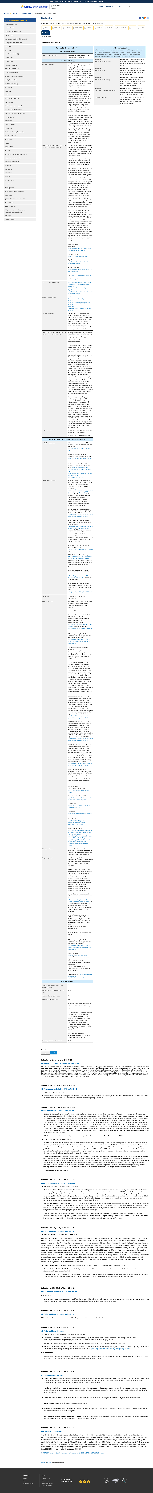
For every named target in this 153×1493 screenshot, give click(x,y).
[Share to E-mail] (145, 18)
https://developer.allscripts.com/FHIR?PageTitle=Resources (79, 806)
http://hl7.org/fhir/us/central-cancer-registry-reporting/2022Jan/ (110, 1349)
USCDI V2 (57, 28)
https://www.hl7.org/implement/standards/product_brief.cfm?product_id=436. (80, 717)
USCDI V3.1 (78, 28)
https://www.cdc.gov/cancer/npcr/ (78, 256)
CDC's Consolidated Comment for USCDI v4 (57, 1231)
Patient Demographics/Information (16, 154)
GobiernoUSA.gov (47, 1486)
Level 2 (133, 28)
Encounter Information (12, 69)
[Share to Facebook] (140, 18)
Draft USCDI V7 (121, 28)
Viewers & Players (47, 1483)
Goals (6, 95)
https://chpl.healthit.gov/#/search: (78, 955)
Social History (9, 195)
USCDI (15, 13)
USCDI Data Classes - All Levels (16, 20)
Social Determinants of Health (14, 191)
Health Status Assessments (13, 110)
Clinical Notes (9, 57)
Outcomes (8, 150)
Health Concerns (10, 102)
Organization (9, 147)
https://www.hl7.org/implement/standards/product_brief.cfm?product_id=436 (80, 592)
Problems (8, 165)
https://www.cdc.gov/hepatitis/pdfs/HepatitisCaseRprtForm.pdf (80, 263)
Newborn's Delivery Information (15, 132)
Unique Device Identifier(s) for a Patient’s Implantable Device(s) (15, 211)
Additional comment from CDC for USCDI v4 (58, 1183)
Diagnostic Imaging (11, 65)
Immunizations (9, 117)
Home (6, 13)
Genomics (8, 91)
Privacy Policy (46, 1479)
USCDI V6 (109, 28)
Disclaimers (45, 1481)
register (49, 1463)
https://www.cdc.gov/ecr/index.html (81, 275)
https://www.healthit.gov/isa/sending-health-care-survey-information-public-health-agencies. (79, 641)
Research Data (9, 180)
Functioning (8, 87)
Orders (7, 143)
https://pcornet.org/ (79, 279)
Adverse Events (9, 28)
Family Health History (11, 83)
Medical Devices (10, 124)
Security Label (9, 184)
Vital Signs (8, 216)
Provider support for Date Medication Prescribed (60, 1063)
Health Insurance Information (14, 106)
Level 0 (46, 32)
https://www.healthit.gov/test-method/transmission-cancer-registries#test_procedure (76, 822)
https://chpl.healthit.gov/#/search (77, 978)
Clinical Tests (9, 61)
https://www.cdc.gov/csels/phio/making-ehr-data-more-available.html (79, 249)
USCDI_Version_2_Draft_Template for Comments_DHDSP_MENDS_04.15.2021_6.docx (73, 1453)
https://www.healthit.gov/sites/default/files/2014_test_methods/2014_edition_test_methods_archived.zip (80, 832)
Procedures (8, 169)
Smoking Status (9, 188)
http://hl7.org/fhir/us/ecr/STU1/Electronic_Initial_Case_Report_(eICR (80, 577)
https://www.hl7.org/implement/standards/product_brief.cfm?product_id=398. (80, 491)
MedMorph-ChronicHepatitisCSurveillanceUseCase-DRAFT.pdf (79, 308)
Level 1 (142, 28)
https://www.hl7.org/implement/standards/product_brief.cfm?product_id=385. (80, 740)
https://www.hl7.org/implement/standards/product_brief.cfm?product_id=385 (80, 516)
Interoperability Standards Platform (55, 6)
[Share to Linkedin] (143, 18)
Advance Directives (11, 24)
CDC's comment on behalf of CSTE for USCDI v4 (59, 1291)
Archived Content (28, 1483)
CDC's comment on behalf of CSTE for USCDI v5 (59, 1089)
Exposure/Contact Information (14, 76)
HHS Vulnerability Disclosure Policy (66, 1481)
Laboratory (8, 121)
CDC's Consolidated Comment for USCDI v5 (57, 1111)
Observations (9, 139)
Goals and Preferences (12, 98)
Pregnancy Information (12, 162)
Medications (26, 13)
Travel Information (10, 206)
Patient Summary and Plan (13, 158)
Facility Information (11, 80)
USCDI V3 (67, 28)
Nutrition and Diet (10, 136)
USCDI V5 (99, 28)
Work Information (10, 219)
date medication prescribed (52, 1431)
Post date (44, 1050)
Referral (7, 176)
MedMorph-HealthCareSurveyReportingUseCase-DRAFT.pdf (79, 299)
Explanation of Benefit (12, 72)
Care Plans (8, 50)
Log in (120, 7)
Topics (25, 1481)
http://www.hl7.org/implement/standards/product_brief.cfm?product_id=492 (80, 527)
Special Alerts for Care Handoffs (15, 199)
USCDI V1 (47, 28)
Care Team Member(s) (12, 54)
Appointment (9, 35)
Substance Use (9, 202)
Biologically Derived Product (13, 43)
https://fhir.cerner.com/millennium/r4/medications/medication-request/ (80, 799)
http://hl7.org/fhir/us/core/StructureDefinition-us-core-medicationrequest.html (80, 558)
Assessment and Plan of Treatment (16, 39)
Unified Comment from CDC (52, 1375)
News (25, 1479)
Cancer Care (8, 46)
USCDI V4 (89, 28)
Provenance (8, 173)
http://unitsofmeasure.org (80, 467)
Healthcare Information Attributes (15, 113)
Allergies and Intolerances (13, 31)
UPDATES (109, 7)
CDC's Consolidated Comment (52, 1331)
